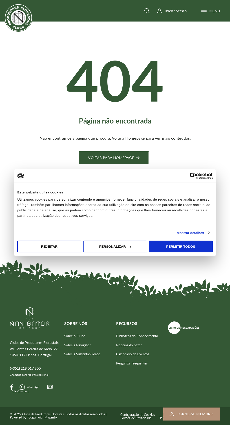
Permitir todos (180, 246)
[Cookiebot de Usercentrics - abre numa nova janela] (193, 176)
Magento (50, 417)
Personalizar (115, 246)
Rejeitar (49, 246)
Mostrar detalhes (190, 233)
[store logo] (24, 22)
